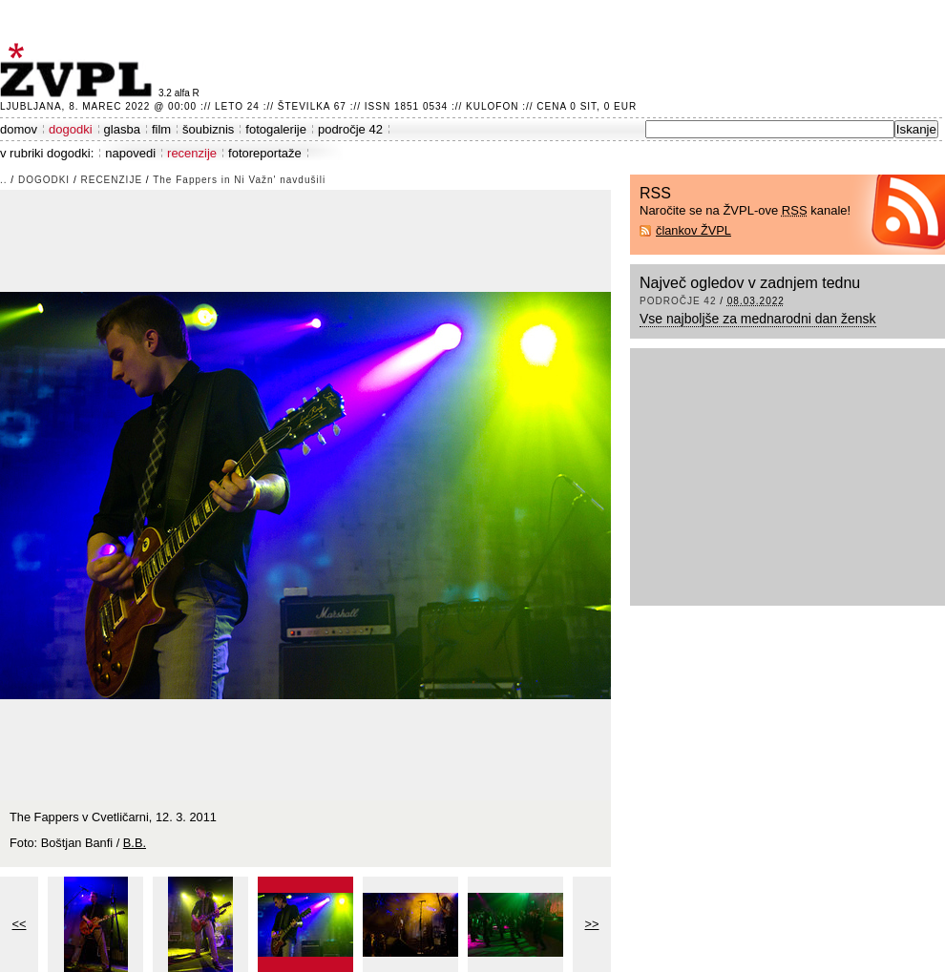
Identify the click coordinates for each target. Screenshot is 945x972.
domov (18, 129)
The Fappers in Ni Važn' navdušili (239, 180)
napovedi (130, 153)
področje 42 (350, 129)
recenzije (192, 153)
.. (4, 180)
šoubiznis (208, 129)
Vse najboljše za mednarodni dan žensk (758, 318)
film (161, 129)
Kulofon (492, 106)
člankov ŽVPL (693, 230)
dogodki (71, 129)
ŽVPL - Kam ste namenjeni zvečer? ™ (79, 70)
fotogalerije (275, 129)
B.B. (134, 843)
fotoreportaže (265, 153)
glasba (122, 129)
